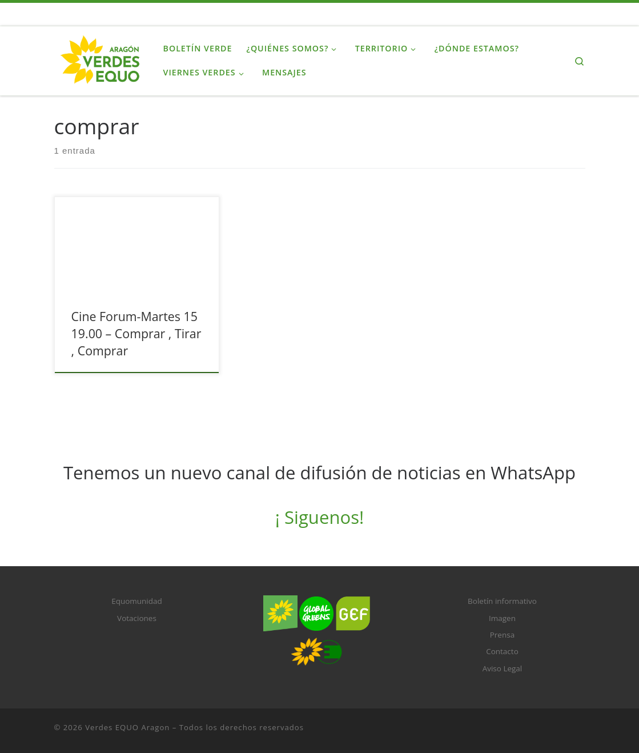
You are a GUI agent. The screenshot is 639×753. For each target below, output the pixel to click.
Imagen (502, 618)
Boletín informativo (502, 601)
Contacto (502, 651)
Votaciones (136, 618)
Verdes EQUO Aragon (127, 727)
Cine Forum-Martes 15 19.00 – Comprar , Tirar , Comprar (136, 333)
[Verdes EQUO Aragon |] (100, 59)
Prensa (502, 635)
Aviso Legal (503, 668)
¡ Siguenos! (319, 517)
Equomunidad (136, 601)
